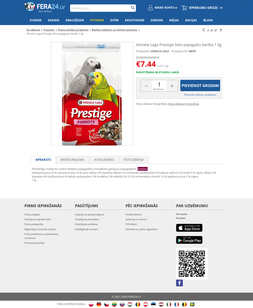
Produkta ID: (179, 51)
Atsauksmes (104, 159)
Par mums (181, 214)
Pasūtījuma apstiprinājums (89, 214)
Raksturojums (72, 159)
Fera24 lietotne (134, 214)
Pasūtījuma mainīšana (87, 219)
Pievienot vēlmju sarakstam (200, 94)
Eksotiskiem (134, 20)
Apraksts (43, 159)
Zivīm (114, 20)
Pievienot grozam (200, 85)
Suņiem (35, 20)
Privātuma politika (34, 242)
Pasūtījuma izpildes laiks (37, 219)
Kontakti (180, 218)
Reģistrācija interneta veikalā (39, 229)
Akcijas (191, 20)
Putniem (97, 20)
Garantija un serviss (136, 219)
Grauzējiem (75, 20)
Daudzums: (158, 89)
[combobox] (103, 8)
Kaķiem (53, 20)
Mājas (174, 20)
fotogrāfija (134, 159)
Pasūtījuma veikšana (86, 224)
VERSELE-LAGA (160, 51)
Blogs (208, 20)
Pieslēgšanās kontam (86, 229)
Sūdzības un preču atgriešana (141, 229)
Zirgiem (157, 20)
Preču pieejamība (33, 224)
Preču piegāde (32, 214)
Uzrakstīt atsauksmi (147, 57)
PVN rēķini (131, 224)
